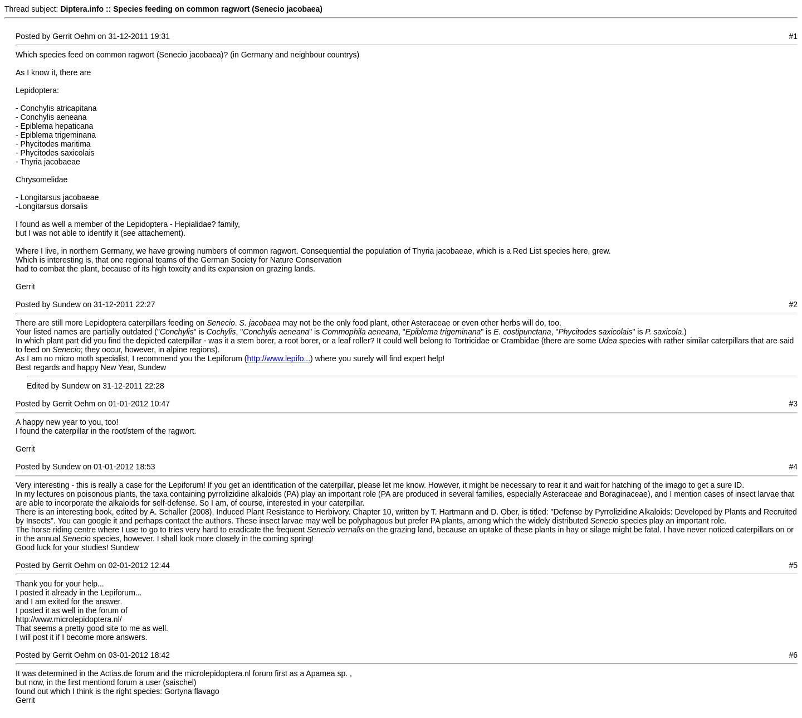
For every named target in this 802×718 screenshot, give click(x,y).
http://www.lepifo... (279, 358)
